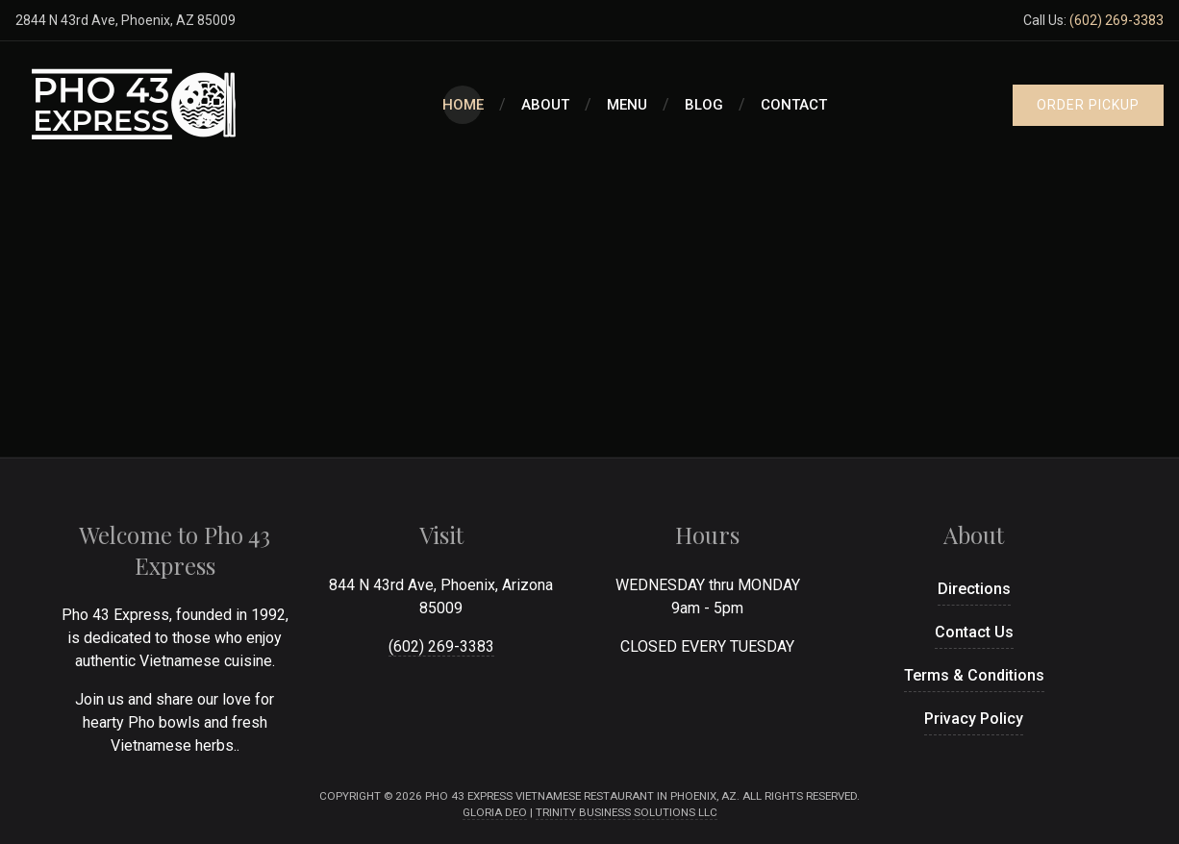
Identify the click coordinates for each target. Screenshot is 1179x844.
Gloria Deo (495, 812)
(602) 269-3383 (1116, 20)
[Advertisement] (589, 312)
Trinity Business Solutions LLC (626, 812)
